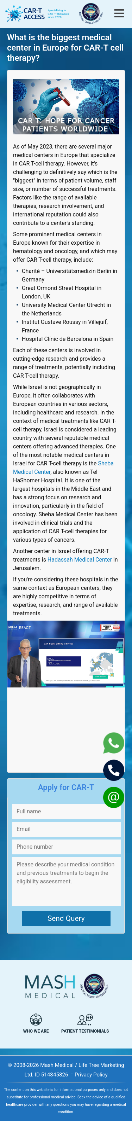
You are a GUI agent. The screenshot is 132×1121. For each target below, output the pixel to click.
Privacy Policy (91, 1074)
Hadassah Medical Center (80, 559)
